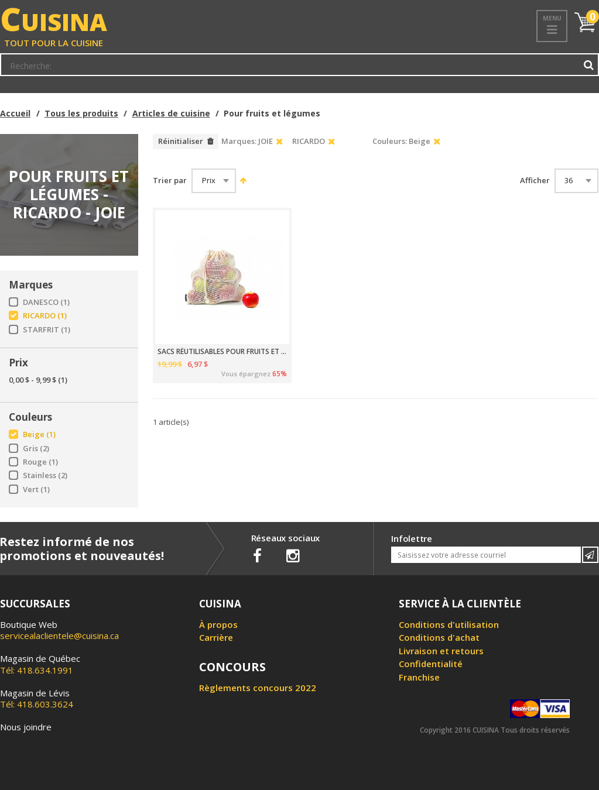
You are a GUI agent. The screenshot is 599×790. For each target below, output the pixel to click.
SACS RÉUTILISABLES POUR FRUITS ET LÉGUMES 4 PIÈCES (222, 352)
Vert (36, 489)
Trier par (170, 181)
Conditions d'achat (439, 637)
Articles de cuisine (171, 113)
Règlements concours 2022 (257, 687)
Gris (36, 449)
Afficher (535, 181)
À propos (218, 624)
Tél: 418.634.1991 (40, 664)
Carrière (216, 637)
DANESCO (46, 302)
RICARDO (45, 316)
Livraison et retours (441, 651)
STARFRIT (46, 330)
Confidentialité (431, 663)
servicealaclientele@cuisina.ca (59, 635)
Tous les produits (81, 113)
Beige (39, 434)
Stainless (45, 475)
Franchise (419, 677)
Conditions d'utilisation (449, 624)
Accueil (15, 113)
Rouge (40, 462)
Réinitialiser (180, 141)
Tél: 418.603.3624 (36, 698)
